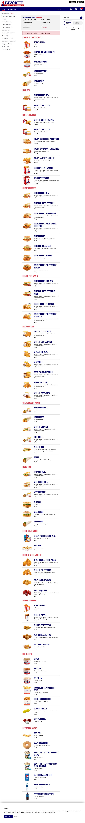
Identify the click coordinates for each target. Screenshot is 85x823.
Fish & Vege (5, 35)
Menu (3, 9)
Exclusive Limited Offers (9, 16)
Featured (4, 19)
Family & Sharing (7, 22)
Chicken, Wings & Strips (9, 41)
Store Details (12, 9)
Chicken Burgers (6, 24)
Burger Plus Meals (7, 27)
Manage (16, 816)
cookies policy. (51, 812)
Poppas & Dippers (7, 44)
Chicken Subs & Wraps (8, 33)
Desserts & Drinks (7, 49)
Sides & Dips (5, 46)
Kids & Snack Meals (7, 38)
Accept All (8, 816)
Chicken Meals (6, 30)
